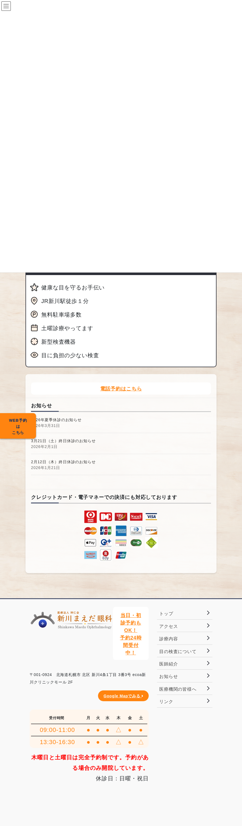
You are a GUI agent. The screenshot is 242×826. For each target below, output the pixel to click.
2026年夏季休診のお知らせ (56, 420)
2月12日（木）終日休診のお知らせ (63, 462)
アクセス (168, 626)
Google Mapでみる (123, 696)
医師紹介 (168, 664)
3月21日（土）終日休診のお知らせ (63, 441)
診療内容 (168, 638)
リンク (166, 701)
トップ (166, 613)
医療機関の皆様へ (178, 689)
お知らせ (168, 676)
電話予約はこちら (121, 389)
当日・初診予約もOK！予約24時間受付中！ (130, 634)
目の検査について (178, 651)
